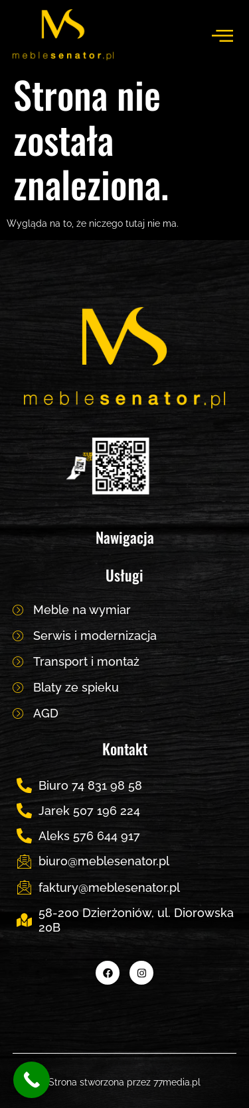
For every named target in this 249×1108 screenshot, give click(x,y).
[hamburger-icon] (221, 35)
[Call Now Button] (31, 1080)
